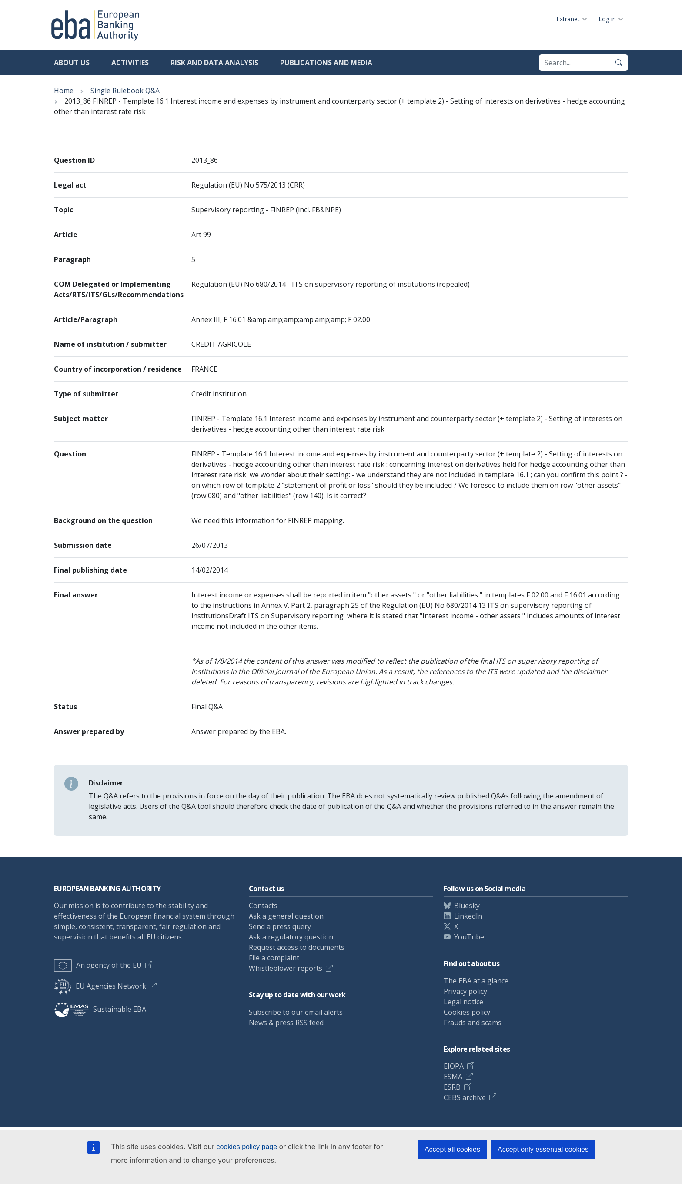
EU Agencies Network (100, 986)
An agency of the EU (98, 965)
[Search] (619, 62)
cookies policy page (246, 1146)
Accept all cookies (452, 1149)
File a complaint (274, 958)
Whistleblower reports (285, 968)
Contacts (263, 905)
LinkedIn (468, 916)
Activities (130, 62)
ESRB (452, 1087)
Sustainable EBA (100, 1009)
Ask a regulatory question (291, 937)
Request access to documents (296, 947)
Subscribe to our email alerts (296, 1012)
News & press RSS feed (286, 1022)
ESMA (453, 1076)
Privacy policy (465, 991)
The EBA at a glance (476, 981)
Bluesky (467, 905)
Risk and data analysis (214, 62)
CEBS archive (465, 1097)
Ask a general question (286, 916)
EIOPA (454, 1066)
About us (72, 62)
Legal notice (463, 1001)
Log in (607, 19)
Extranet (568, 19)
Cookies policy (467, 1012)
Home (64, 90)
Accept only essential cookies (543, 1149)
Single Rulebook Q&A (125, 90)
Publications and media (326, 62)
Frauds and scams (472, 1022)
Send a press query (280, 926)
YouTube (469, 937)
